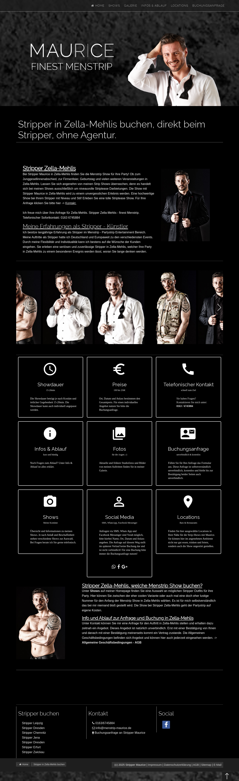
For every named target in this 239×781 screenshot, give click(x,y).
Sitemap (206, 764)
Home (97, 5)
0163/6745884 (103, 723)
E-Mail (218, 764)
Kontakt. (70, 203)
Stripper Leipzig (32, 723)
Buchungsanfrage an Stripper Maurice (118, 732)
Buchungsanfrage (208, 5)
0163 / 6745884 (185, 406)
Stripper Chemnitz (34, 732)
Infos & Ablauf (154, 5)
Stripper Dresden (33, 728)
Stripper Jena (31, 737)
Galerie (130, 5)
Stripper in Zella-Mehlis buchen (48, 764)
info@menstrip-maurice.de (111, 728)
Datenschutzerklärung (177, 764)
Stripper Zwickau (33, 752)
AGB (196, 764)
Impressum (155, 764)
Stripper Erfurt (31, 747)
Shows (114, 5)
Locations (179, 5)
